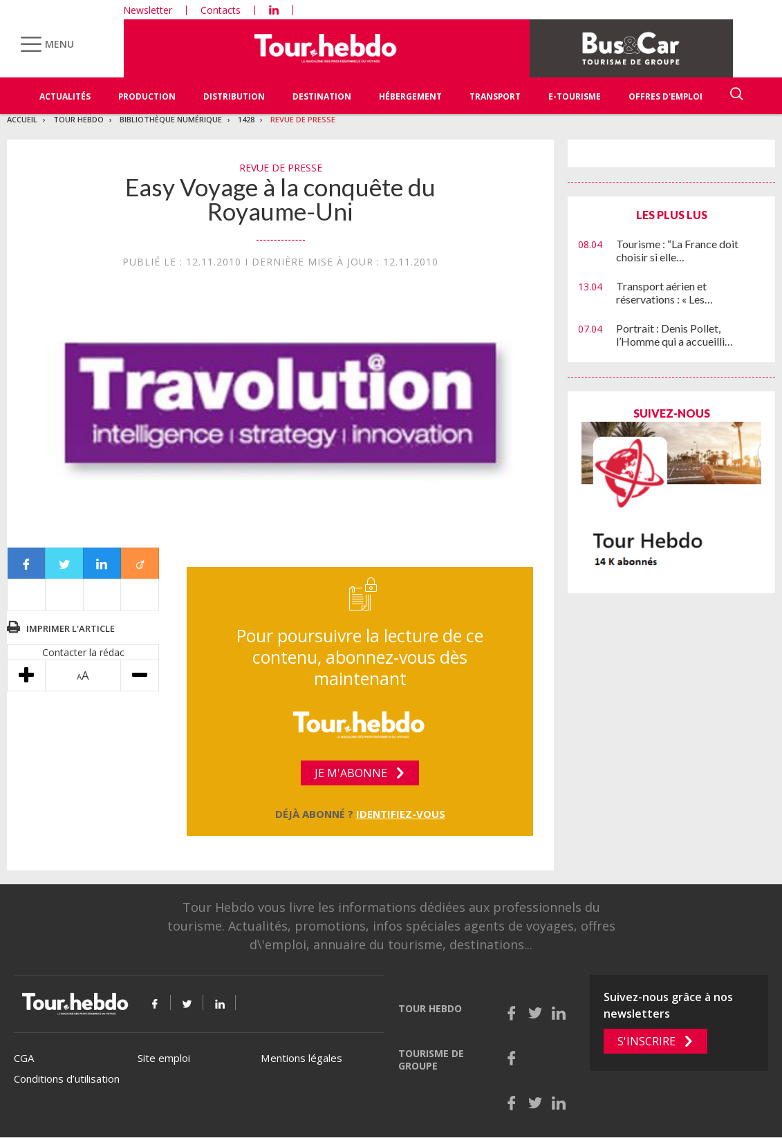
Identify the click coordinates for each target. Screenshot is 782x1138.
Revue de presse (302, 119)
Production (147, 96)
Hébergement (410, 96)
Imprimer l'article (70, 628)
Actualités (65, 96)
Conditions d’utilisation (67, 1078)
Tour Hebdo (78, 119)
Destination (321, 96)
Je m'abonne (351, 773)
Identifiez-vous (400, 814)
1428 (246, 119)
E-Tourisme (574, 96)
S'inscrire (646, 1041)
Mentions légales (301, 1058)
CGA (24, 1058)
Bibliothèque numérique (171, 119)
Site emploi (164, 1058)
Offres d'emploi (665, 96)
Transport (495, 96)
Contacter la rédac (83, 652)
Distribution (234, 96)
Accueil (22, 119)
